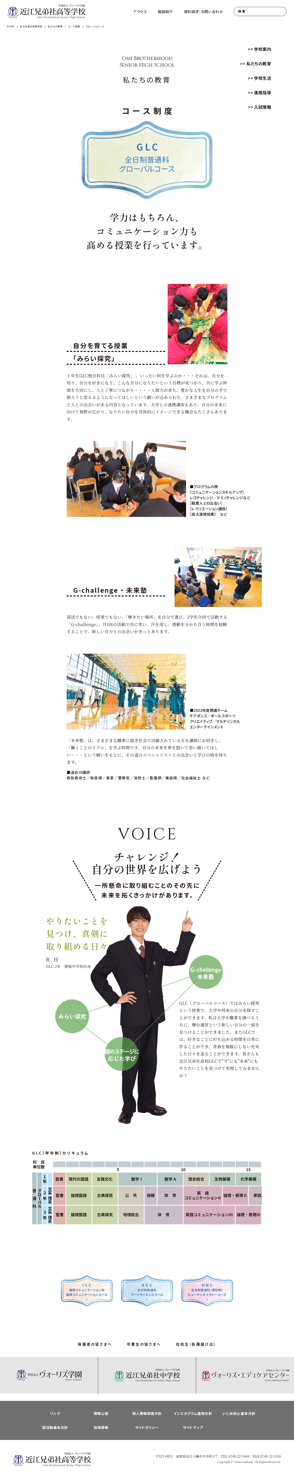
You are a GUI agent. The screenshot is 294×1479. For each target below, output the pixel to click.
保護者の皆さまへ (95, 1344)
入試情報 (262, 107)
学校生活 (262, 78)
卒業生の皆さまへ (144, 1344)
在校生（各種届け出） (196, 1344)
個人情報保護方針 (147, 1413)
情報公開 (101, 1413)
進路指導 (262, 92)
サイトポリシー (147, 1427)
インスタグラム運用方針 (193, 1413)
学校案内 (262, 49)
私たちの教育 (258, 63)
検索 (242, 11)
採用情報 (101, 1427)
